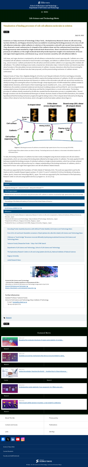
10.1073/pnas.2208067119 (13, 208)
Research (9, 318)
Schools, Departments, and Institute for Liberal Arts (19, 288)
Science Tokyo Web (8, 447)
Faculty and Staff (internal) (11, 456)
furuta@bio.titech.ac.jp (20, 302)
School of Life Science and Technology (15, 286)
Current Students (8, 451)
